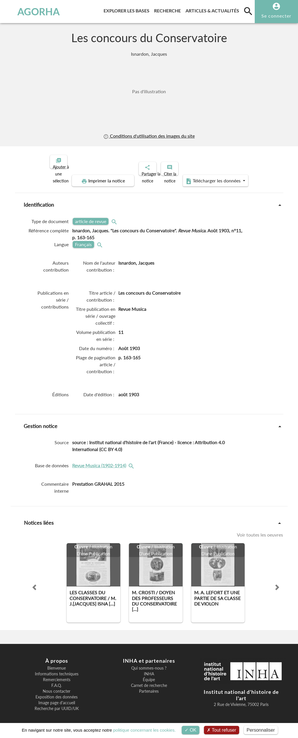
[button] (34, 582)
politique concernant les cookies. (144, 730)
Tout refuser (221, 730)
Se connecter (276, 15)
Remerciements (56, 674)
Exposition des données (56, 692)
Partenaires (149, 686)
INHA (149, 669)
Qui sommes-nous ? (148, 663)
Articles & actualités (213, 9)
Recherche (168, 9)
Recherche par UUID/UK (57, 703)
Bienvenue (56, 663)
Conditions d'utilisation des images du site (148, 136)
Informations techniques (56, 669)
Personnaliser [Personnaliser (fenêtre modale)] (261, 730)
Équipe (149, 674)
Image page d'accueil (56, 697)
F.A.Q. (56, 680)
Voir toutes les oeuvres (260, 530)
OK (190, 730)
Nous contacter (56, 686)
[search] (248, 11)
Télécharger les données (214, 176)
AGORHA (30, 11)
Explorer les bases (128, 9)
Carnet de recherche (149, 680)
